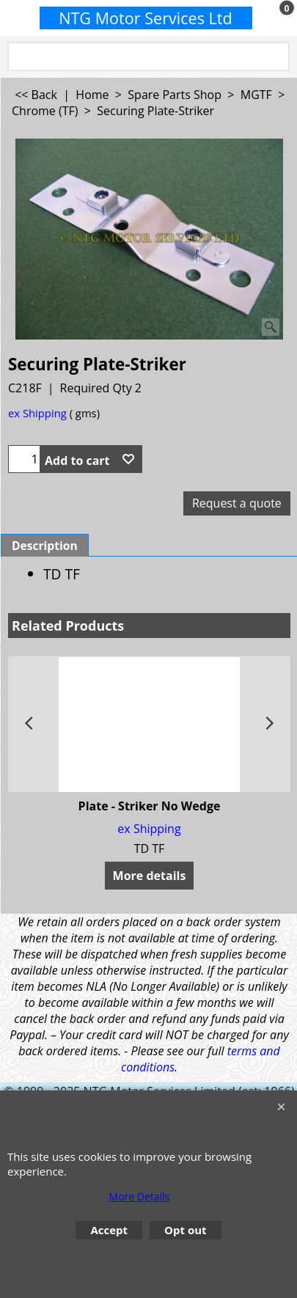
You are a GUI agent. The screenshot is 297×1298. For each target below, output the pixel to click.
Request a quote (237, 503)
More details (149, 876)
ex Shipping (37, 413)
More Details (139, 1196)
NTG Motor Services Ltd (145, 18)
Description (45, 546)
